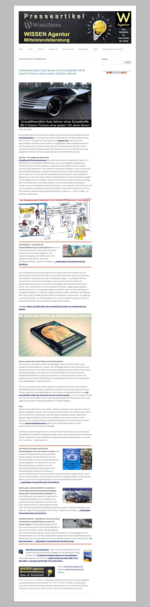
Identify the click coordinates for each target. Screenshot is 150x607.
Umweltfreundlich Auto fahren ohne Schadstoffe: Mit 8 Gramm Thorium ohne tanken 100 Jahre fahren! (52, 71)
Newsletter (53, 49)
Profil (30, 49)
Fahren (67, 585)
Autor (95, 49)
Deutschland (66, 580)
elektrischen (40, 585)
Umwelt (45, 583)
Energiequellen (59, 585)
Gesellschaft (85, 580)
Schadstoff (22, 588)
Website (41, 49)
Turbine (56, 588)
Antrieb (70, 583)
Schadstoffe (31, 588)
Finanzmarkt (75, 580)
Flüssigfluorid (75, 585)
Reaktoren (84, 585)
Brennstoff (31, 585)
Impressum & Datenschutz (113, 49)
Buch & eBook (68, 49)
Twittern (61, 572)
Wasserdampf (77, 588)
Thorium (50, 588)
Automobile (57, 580)
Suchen (105, 59)
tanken (43, 588)
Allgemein (48, 580)
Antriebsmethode (79, 583)
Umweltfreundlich (65, 588)
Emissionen (49, 585)
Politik (39, 583)
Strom (38, 588)
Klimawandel (32, 583)
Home (21, 49)
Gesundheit (23, 583)
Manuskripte (83, 49)
